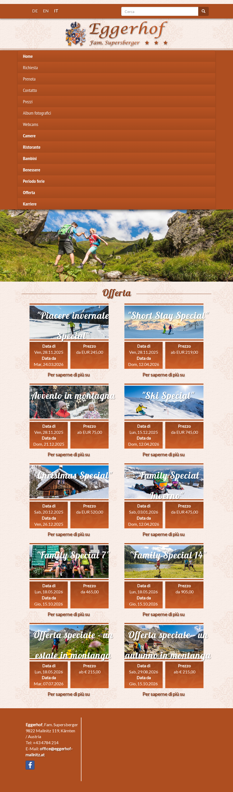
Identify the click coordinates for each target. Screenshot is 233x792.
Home (28, 56)
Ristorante (31, 147)
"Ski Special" (168, 395)
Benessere (31, 170)
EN (46, 10)
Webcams (30, 124)
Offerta (29, 192)
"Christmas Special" (73, 475)
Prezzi (28, 102)
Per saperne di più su (68, 375)
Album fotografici (37, 113)
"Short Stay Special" (168, 315)
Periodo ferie (34, 181)
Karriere (30, 204)
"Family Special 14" (168, 555)
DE (35, 10)
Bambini (30, 158)
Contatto (30, 90)
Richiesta (30, 67)
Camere (29, 136)
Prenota (29, 79)
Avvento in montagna (73, 395)
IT (56, 10)
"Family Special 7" (73, 555)
